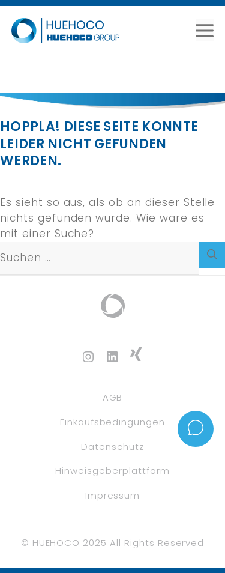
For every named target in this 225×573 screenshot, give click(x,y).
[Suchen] (212, 255)
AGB (113, 397)
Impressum (112, 495)
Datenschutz (112, 446)
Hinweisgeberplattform (112, 470)
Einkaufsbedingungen (112, 422)
